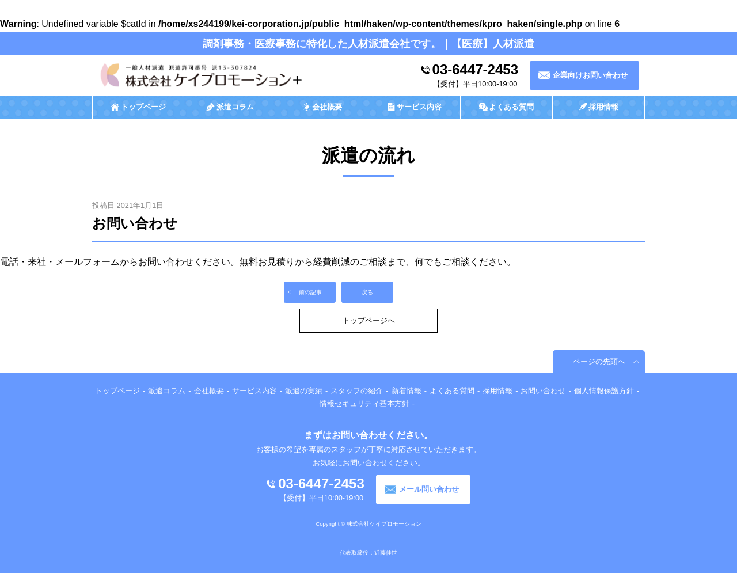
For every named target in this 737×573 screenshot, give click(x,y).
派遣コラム (166, 390)
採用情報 (497, 390)
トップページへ (369, 320)
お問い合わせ (543, 390)
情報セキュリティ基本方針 (364, 403)
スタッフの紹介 (356, 390)
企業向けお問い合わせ (590, 75)
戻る (367, 292)
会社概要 (209, 390)
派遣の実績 (303, 390)
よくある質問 (452, 390)
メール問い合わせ (429, 489)
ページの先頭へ (599, 361)
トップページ (117, 390)
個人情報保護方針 (604, 390)
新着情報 (406, 390)
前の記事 (310, 292)
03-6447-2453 (475, 69)
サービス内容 (254, 390)
